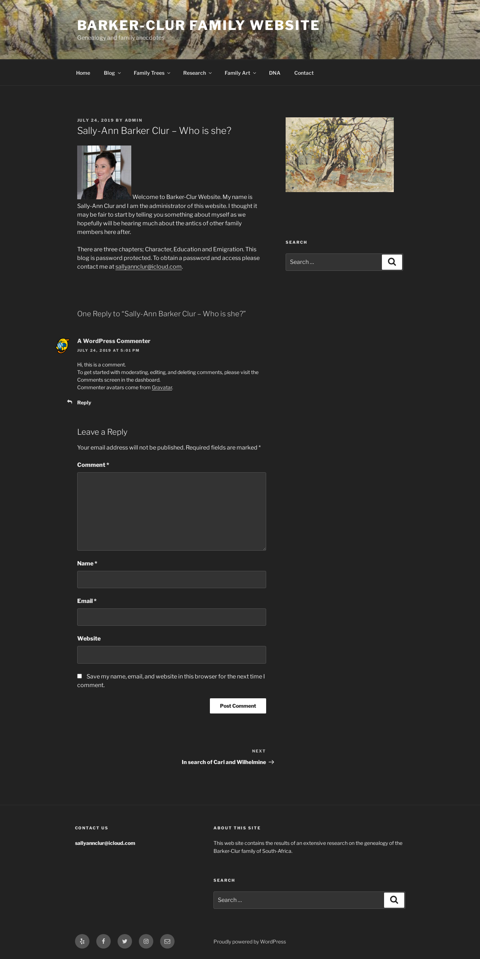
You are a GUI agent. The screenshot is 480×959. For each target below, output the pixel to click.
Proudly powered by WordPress (249, 941)
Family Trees (152, 73)
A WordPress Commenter (113, 341)
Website (89, 638)
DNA (275, 73)
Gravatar (162, 387)
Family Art (241, 73)
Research (198, 73)
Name (87, 563)
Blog (113, 73)
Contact (304, 73)
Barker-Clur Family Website (198, 25)
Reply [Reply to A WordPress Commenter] (84, 402)
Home (83, 73)
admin (134, 120)
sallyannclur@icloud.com (148, 266)
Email (87, 601)
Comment (93, 464)
